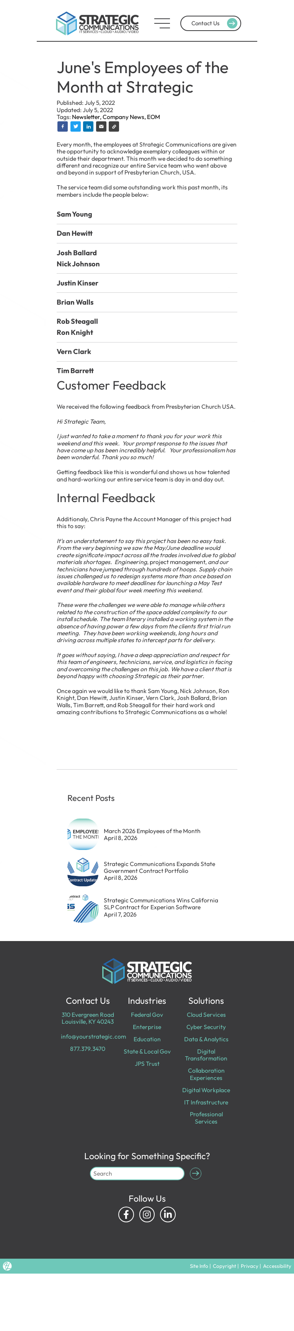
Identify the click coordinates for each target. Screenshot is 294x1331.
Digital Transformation (206, 1054)
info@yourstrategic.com (93, 1036)
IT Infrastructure (206, 1102)
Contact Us (215, 23)
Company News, (125, 117)
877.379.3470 (87, 1048)
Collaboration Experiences (206, 1074)
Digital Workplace (206, 1090)
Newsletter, (87, 117)
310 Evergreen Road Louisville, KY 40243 (88, 1018)
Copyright (224, 1265)
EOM (153, 117)
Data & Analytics (206, 1039)
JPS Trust (147, 1063)
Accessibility (277, 1265)
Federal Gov (147, 1014)
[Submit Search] (196, 1173)
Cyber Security (206, 1027)
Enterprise (147, 1027)
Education (147, 1039)
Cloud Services (206, 1014)
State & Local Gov (147, 1051)
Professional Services (206, 1117)
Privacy (249, 1265)
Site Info (198, 1265)
